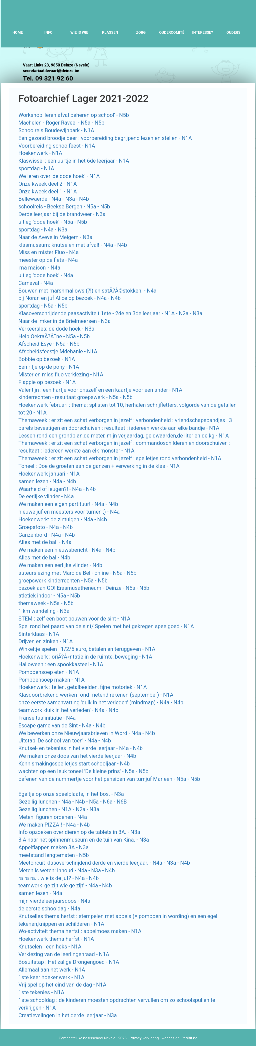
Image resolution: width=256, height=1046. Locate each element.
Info (48, 32)
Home (17, 32)
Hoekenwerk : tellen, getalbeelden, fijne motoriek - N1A (82, 687)
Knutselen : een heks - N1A (49, 946)
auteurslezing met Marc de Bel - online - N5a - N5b (77, 573)
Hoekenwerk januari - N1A (49, 474)
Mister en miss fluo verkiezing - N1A (60, 374)
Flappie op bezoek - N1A (47, 382)
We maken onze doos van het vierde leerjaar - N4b (77, 756)
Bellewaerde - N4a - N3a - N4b (53, 199)
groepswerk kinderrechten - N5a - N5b (63, 580)
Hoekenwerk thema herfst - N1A (56, 939)
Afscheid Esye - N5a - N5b (48, 344)
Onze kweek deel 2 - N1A (47, 184)
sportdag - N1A (36, 168)
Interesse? (202, 32)
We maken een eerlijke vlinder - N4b (60, 565)
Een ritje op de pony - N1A (48, 367)
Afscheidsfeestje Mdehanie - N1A (57, 351)
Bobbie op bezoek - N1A (46, 359)
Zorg (141, 32)
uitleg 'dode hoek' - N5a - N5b (52, 222)
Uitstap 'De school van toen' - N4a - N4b (64, 740)
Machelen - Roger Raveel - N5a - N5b (61, 123)
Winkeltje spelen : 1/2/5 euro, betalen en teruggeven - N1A (86, 649)
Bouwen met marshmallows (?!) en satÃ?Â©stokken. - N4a (87, 291)
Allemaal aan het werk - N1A (51, 970)
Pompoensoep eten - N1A (48, 672)
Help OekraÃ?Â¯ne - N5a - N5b (54, 336)
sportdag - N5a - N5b (42, 306)
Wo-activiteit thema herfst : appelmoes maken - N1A (79, 931)
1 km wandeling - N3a (43, 611)
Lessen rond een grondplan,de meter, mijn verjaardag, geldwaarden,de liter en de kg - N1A (123, 435)
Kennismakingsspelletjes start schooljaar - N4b (74, 763)
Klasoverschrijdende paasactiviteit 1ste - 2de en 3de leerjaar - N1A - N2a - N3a (110, 313)
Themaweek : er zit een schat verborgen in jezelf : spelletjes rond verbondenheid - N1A (119, 458)
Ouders (233, 32)
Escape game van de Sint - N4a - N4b (61, 725)
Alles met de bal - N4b (44, 557)
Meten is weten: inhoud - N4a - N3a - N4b (66, 870)
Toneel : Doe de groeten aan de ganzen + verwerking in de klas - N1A (98, 466)
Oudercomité (171, 32)
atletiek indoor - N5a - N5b (49, 595)
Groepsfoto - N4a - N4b (45, 527)
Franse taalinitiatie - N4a (47, 718)
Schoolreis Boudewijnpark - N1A (56, 130)
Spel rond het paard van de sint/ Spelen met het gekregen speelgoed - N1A (106, 626)
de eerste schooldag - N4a (49, 908)
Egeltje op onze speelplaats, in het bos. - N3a (71, 794)
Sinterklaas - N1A (38, 634)
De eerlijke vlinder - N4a (46, 496)
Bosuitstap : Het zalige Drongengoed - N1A (68, 962)
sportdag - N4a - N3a (42, 229)
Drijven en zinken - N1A (45, 641)
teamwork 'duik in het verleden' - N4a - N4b (68, 710)
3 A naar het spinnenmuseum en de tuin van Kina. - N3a (83, 840)
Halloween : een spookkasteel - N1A (60, 664)
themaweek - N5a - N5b (46, 603)
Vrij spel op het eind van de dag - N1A (62, 985)
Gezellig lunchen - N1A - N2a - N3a (58, 809)
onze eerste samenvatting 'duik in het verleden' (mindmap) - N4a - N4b (100, 702)
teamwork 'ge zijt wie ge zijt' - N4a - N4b (65, 885)
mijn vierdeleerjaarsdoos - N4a (54, 901)
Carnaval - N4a (35, 283)
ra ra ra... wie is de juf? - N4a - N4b (58, 878)
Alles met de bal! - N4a (44, 542)
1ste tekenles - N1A (41, 992)
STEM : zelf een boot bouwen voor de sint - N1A (74, 619)
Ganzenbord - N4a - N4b (46, 535)
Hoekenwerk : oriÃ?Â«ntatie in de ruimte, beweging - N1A (85, 657)
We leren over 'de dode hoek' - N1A (59, 176)
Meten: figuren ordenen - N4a (52, 817)
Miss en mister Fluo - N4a (48, 252)
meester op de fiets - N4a (48, 260)
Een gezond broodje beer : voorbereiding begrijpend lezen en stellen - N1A (105, 138)
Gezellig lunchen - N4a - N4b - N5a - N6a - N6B (72, 802)
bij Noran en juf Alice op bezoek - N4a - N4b (69, 298)
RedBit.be (189, 1038)
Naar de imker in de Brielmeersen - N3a (64, 321)
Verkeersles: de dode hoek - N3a (56, 329)
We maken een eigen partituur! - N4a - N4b (68, 504)
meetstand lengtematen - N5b (53, 855)
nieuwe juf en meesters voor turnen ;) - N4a (69, 512)
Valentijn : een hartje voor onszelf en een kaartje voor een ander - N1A (100, 390)
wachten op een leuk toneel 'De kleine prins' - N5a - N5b (83, 771)
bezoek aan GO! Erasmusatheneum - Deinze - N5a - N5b (83, 588)
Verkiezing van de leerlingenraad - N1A (63, 954)
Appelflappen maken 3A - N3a (53, 847)
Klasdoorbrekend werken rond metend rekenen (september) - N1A (95, 695)
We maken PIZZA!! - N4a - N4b (54, 825)
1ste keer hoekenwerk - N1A (51, 977)
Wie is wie (79, 32)
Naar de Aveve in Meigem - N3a (55, 237)
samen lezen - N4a (40, 893)
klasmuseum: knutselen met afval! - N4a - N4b (72, 245)
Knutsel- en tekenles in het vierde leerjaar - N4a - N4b (80, 748)
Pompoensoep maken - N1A (51, 680)
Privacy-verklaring (144, 1038)
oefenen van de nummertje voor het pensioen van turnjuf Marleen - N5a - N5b (109, 779)
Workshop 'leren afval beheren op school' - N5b (73, 115)
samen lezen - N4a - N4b (47, 481)
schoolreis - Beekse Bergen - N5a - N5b (64, 206)
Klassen (110, 32)
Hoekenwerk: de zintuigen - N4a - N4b (62, 519)
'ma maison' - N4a (39, 268)
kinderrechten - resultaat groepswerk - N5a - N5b (75, 397)
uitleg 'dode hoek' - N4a (45, 275)
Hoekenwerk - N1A (40, 153)
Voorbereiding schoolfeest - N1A (56, 146)
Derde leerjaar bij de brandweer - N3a (61, 214)
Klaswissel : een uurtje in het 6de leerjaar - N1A (73, 161)
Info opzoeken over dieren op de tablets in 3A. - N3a (79, 832)
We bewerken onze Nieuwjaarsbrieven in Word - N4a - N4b (86, 733)
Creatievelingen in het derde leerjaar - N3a (67, 1015)
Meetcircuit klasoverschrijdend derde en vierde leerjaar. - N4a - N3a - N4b (104, 863)
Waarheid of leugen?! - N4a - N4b (57, 489)
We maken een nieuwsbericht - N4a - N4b (66, 550)
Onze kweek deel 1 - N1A (47, 191)
